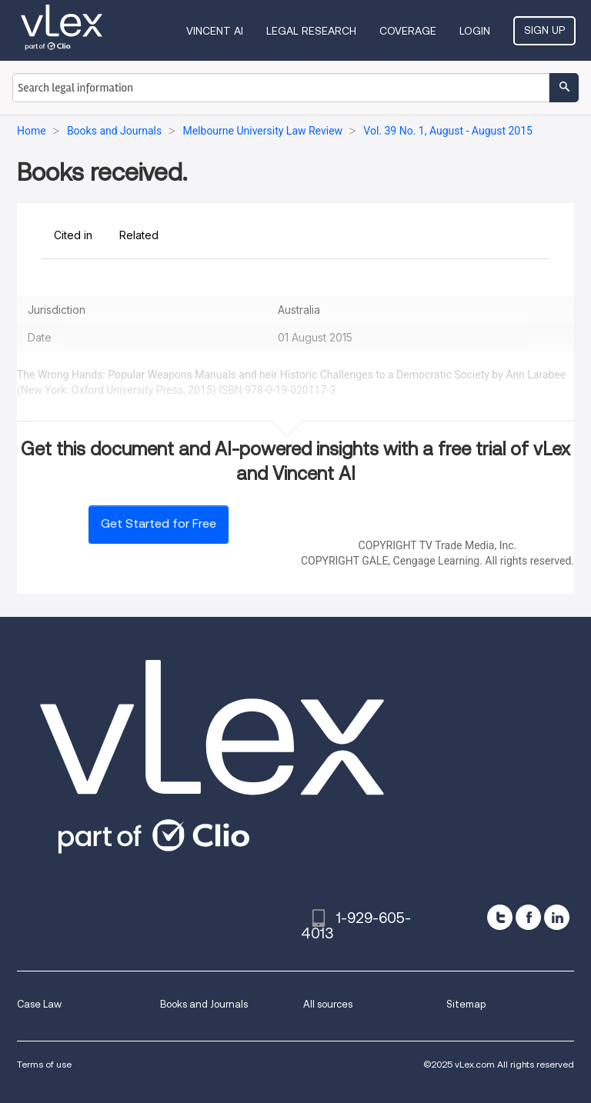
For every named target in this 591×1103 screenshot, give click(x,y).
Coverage (407, 31)
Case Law (39, 1004)
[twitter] (500, 917)
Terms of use (44, 1064)
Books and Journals (204, 1004)
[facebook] (528, 917)
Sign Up (544, 30)
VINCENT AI (214, 31)
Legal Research (311, 31)
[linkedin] (556, 917)
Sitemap (466, 1004)
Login (474, 31)
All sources (327, 1004)
